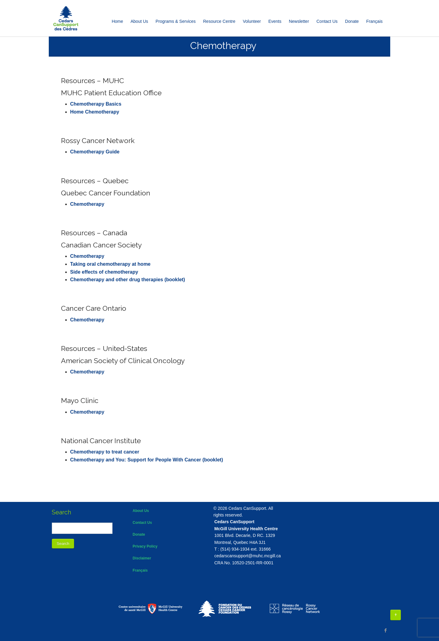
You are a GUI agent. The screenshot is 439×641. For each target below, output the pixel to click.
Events (274, 21)
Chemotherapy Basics (95, 104)
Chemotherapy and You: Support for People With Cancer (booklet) (146, 459)
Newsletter (299, 21)
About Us (139, 21)
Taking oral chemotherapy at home (110, 264)
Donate (352, 21)
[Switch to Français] (374, 21)
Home (117, 21)
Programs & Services (175, 21)
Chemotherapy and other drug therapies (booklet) (127, 279)
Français (140, 570)
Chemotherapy (87, 204)
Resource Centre (219, 21)
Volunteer (252, 21)
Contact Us (326, 21)
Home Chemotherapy (94, 111)
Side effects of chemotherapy (104, 272)
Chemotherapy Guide (95, 151)
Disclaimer (142, 558)
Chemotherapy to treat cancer (104, 451)
